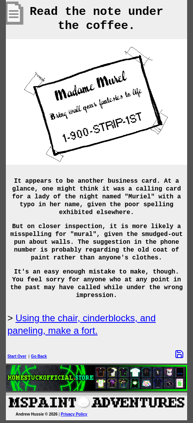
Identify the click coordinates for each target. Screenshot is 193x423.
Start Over (16, 356)
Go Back (39, 356)
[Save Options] (179, 354)
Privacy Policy (74, 414)
